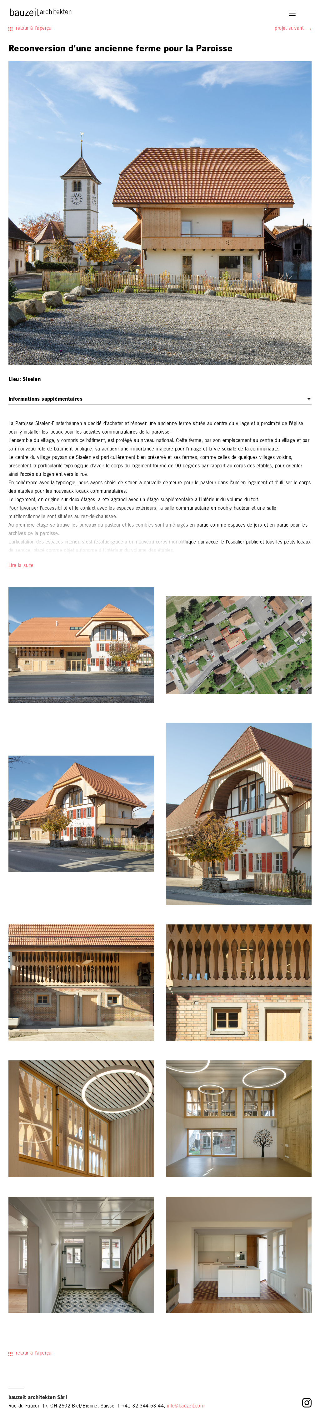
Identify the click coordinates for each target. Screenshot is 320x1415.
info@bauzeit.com (185, 1406)
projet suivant (289, 29)
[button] (292, 14)
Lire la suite (20, 566)
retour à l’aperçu (34, 29)
